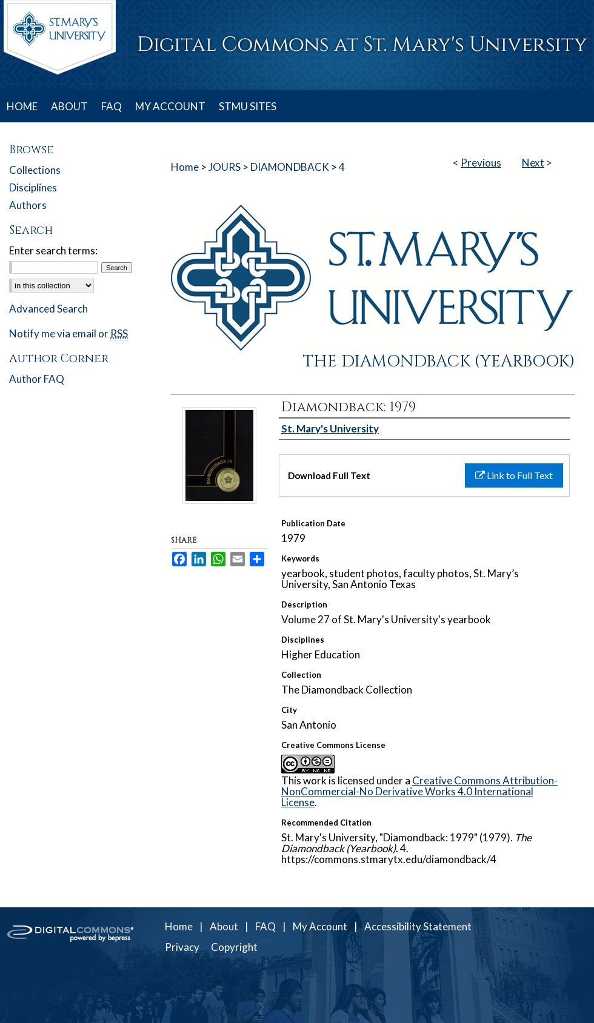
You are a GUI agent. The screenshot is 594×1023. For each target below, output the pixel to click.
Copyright (234, 947)
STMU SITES (247, 106)
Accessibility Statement (418, 926)
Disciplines (33, 187)
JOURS (225, 167)
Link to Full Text (514, 475)
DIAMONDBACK (289, 167)
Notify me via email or (68, 333)
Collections (35, 170)
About (224, 926)
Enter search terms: (53, 250)
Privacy (182, 947)
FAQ (265, 926)
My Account (320, 926)
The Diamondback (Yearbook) (439, 361)
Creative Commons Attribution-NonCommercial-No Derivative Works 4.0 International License (419, 791)
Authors (28, 205)
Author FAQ (36, 378)
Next (533, 162)
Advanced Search (48, 308)
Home (185, 167)
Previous (481, 162)
